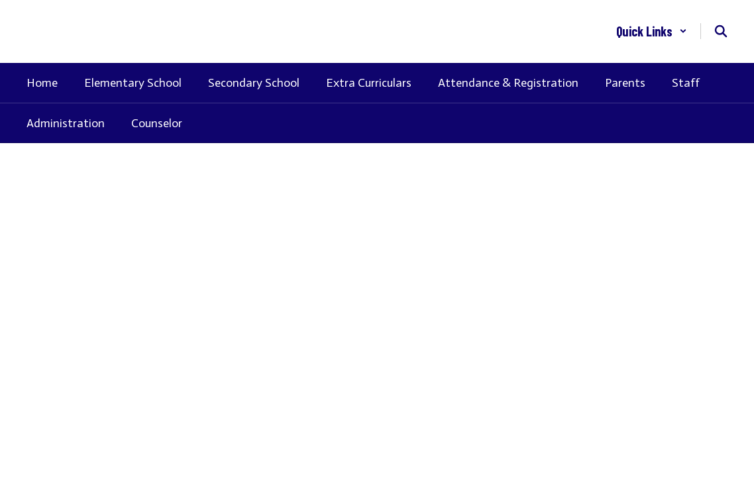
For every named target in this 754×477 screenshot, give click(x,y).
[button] (651, 31)
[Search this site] (720, 31)
